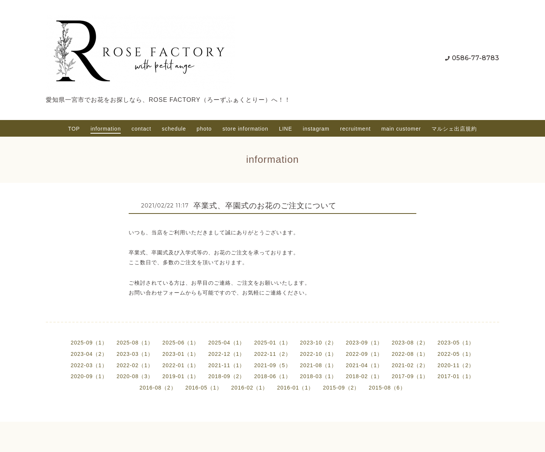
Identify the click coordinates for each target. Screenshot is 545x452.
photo (204, 129)
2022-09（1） (364, 354)
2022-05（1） (456, 354)
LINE (285, 129)
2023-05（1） (456, 343)
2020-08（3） (135, 376)
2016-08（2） (157, 388)
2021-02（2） (410, 365)
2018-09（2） (226, 376)
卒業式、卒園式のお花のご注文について (264, 205)
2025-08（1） (135, 343)
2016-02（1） (249, 388)
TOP (74, 129)
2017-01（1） (456, 376)
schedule (174, 129)
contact (141, 129)
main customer (401, 129)
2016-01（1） (295, 388)
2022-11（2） (272, 354)
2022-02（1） (135, 365)
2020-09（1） (89, 376)
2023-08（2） (410, 343)
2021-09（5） (272, 365)
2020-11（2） (456, 365)
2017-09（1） (410, 376)
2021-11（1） (226, 365)
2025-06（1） (180, 343)
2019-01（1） (180, 376)
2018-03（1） (318, 376)
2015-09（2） (341, 388)
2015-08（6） (387, 388)
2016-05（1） (203, 388)
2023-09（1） (364, 343)
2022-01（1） (180, 365)
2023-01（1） (180, 354)
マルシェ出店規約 (454, 129)
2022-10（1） (318, 354)
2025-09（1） (89, 343)
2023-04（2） (89, 354)
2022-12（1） (226, 354)
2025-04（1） (226, 343)
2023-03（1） (135, 354)
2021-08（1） (318, 365)
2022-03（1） (89, 365)
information (105, 129)
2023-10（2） (318, 343)
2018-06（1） (272, 376)
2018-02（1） (364, 376)
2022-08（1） (410, 354)
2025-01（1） (272, 343)
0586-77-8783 (475, 58)
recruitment (355, 129)
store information (245, 129)
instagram (316, 129)
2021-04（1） (364, 365)
